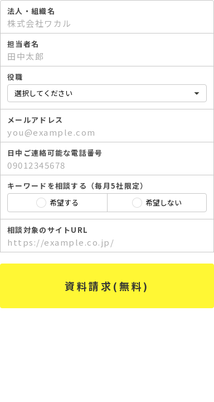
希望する (64, 202)
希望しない (163, 202)
